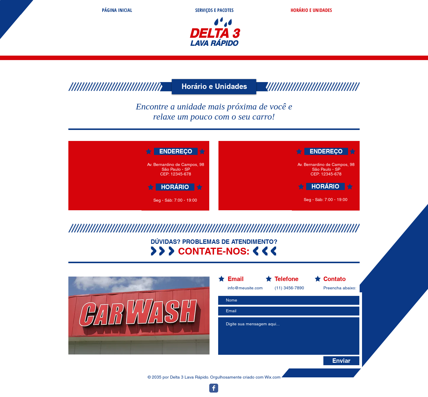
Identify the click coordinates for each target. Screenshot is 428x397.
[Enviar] (341, 360)
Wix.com (273, 377)
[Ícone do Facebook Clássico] (213, 388)
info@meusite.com (245, 287)
